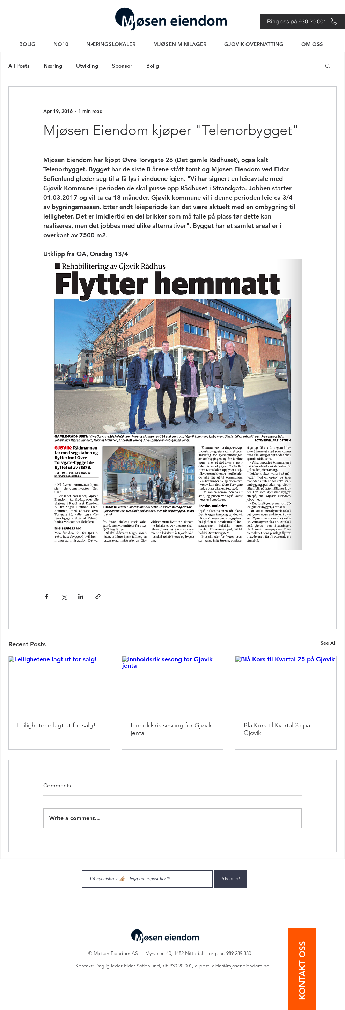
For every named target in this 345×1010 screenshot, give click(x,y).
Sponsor (122, 65)
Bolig (152, 65)
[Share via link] (98, 596)
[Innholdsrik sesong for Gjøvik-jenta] (172, 684)
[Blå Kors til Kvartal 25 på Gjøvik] (285, 684)
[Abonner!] (230, 879)
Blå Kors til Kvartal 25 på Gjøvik (277, 729)
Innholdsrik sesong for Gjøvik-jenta (172, 729)
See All (329, 643)
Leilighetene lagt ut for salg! (56, 725)
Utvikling (87, 65)
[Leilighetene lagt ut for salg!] (59, 684)
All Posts (19, 65)
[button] (327, 65)
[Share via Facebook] (46, 596)
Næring (53, 65)
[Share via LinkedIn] (81, 596)
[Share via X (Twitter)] (63, 596)
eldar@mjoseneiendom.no (240, 966)
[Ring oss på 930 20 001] (302, 21)
